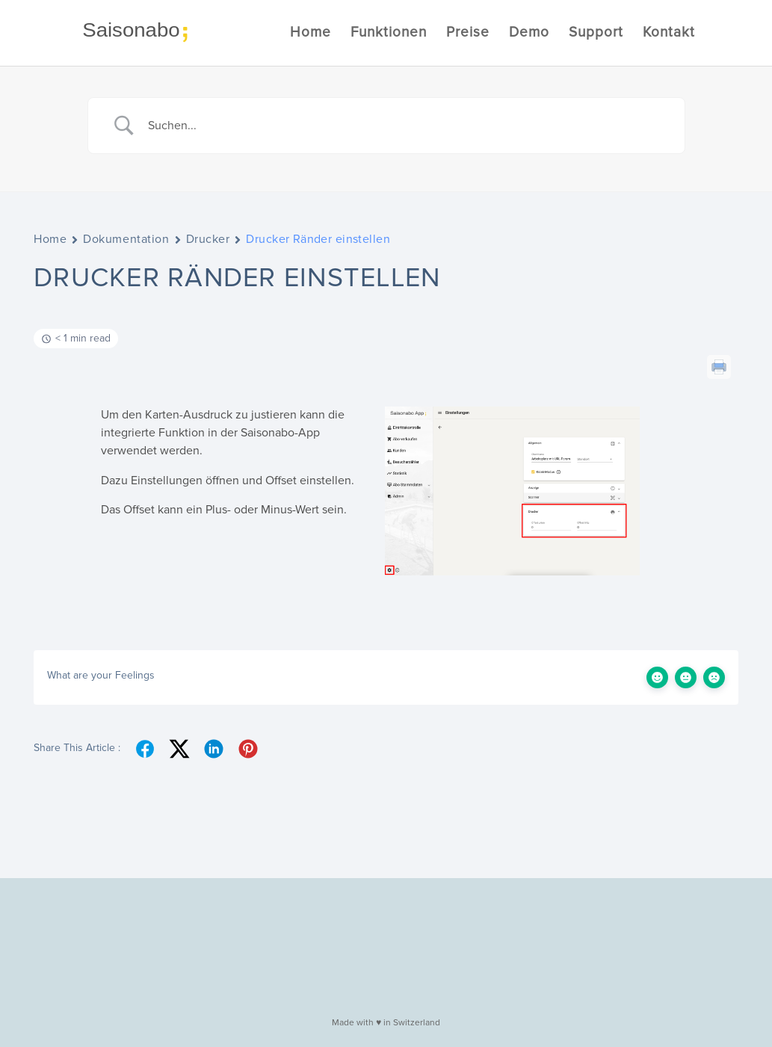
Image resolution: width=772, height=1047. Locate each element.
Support (596, 34)
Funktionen (389, 34)
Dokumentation (126, 239)
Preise (468, 34)
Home (310, 34)
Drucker (208, 239)
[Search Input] (405, 125)
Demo (529, 34)
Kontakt (669, 34)
